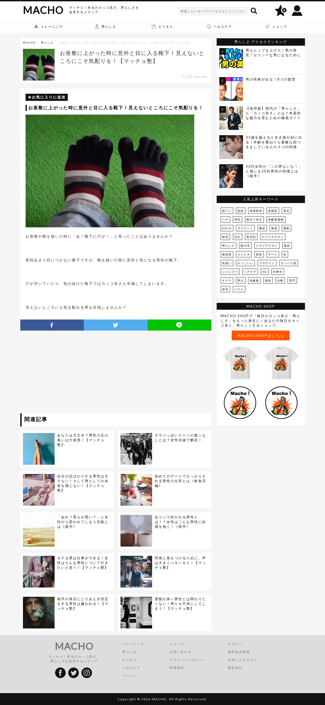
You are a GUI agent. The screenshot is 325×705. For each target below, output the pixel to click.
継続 (262, 228)
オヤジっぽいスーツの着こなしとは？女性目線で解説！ (180, 437)
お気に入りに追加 (49, 97)
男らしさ (47, 42)
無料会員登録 (239, 652)
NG (264, 271)
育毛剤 (251, 236)
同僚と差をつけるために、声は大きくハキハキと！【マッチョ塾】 (180, 563)
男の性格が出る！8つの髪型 (271, 79)
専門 (292, 280)
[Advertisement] (68, 373)
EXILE (227, 228)
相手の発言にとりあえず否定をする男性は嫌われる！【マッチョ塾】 (83, 603)
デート (273, 254)
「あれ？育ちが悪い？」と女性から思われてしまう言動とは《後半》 (83, 522)
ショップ (176, 644)
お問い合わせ (180, 652)
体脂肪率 (256, 210)
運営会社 (235, 668)
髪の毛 (245, 245)
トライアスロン (267, 245)
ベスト (239, 289)
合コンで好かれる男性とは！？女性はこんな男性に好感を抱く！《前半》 (180, 522)
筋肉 (240, 210)
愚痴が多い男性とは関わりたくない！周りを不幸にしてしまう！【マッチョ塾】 (180, 603)
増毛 (237, 219)
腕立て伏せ (254, 219)
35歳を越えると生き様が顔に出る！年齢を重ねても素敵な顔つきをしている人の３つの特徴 (274, 142)
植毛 (225, 236)
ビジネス (129, 660)
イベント (129, 676)
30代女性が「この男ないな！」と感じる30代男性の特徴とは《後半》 (274, 171)
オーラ (227, 280)
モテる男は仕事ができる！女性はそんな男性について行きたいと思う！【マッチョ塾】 (83, 563)
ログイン (235, 644)
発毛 (225, 289)
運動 (286, 228)
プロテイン (267, 263)
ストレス (243, 254)
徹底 (274, 228)
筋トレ (227, 210)
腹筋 (287, 245)
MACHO (43, 10)
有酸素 (254, 280)
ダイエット (245, 228)
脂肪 (268, 280)
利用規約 (176, 668)
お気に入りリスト (242, 660)
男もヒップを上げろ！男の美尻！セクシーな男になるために (273, 52)
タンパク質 (289, 263)
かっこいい (245, 263)
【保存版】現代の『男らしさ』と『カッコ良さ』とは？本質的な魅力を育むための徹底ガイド (273, 113)
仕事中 (278, 271)
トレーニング (133, 644)
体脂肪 (273, 210)
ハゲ (225, 219)
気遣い (227, 263)
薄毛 (286, 210)
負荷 (259, 254)
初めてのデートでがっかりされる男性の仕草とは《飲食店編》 (180, 481)
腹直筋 (227, 254)
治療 (280, 280)
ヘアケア (250, 271)
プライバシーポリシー (187, 660)
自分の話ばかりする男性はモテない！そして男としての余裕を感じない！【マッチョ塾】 (83, 483)
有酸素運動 (276, 219)
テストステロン (273, 236)
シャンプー (230, 271)
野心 (240, 280)
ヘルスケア (131, 668)
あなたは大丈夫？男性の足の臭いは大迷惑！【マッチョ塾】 (83, 440)
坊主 (237, 236)
